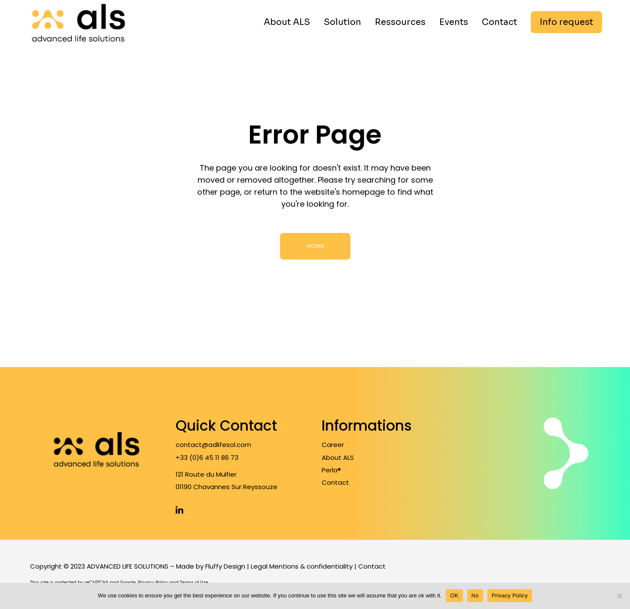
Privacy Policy (510, 595)
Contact (335, 482)
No (475, 595)
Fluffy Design (225, 566)
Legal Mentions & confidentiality (302, 566)
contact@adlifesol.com (213, 444)
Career (333, 444)
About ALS (338, 457)
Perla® (331, 469)
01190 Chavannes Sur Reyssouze (226, 486)
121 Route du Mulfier (206, 474)
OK (454, 595)
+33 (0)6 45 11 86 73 (207, 457)
